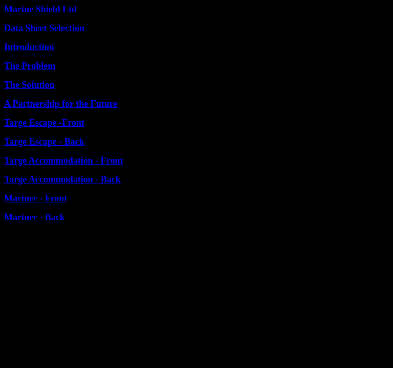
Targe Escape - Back (44, 141)
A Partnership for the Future (60, 104)
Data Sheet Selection (44, 28)
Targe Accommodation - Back (62, 179)
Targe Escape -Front (44, 123)
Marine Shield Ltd (40, 9)
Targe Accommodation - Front (63, 160)
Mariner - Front (35, 198)
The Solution (29, 85)
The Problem (29, 66)
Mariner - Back (34, 217)
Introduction (29, 47)
